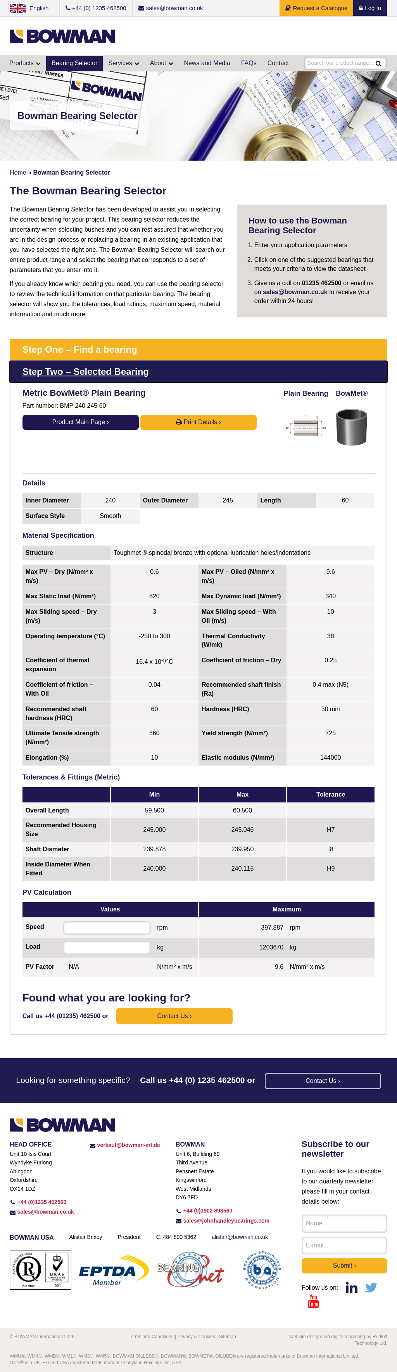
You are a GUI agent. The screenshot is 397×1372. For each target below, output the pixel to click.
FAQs (249, 63)
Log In (370, 8)
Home (18, 172)
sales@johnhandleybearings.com (222, 1221)
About (158, 63)
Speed (35, 926)
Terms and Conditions (151, 1336)
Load (33, 946)
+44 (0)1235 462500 (38, 1202)
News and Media (207, 63)
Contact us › (174, 1016)
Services (120, 63)
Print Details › (198, 422)
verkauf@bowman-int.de (125, 1145)
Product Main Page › (80, 422)
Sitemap (227, 1336)
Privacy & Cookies (196, 1336)
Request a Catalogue (316, 8)
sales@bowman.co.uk (295, 292)
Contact (278, 63)
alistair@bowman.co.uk (240, 1237)
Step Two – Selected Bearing (85, 371)
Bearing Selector (74, 63)
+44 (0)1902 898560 (204, 1210)
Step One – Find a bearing (79, 349)
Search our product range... (340, 63)
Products (21, 63)
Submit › (344, 1265)
